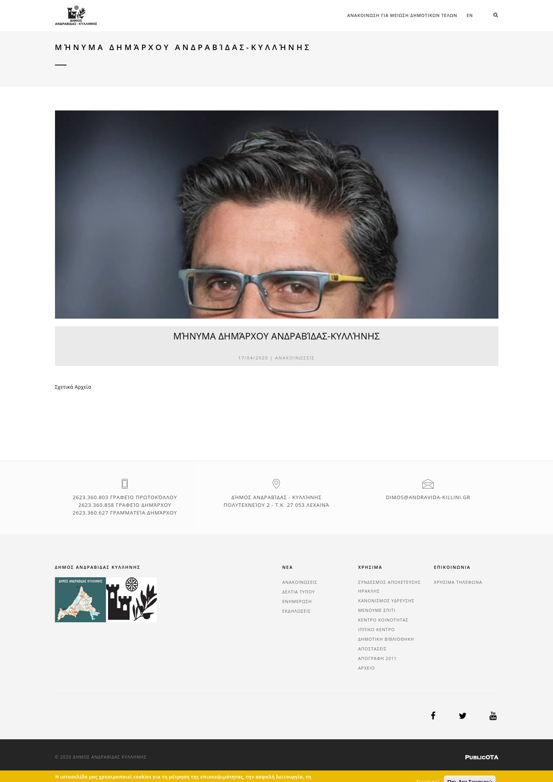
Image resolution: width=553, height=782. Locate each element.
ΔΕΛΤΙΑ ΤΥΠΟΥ (298, 592)
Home (366, 57)
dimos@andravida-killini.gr (428, 497)
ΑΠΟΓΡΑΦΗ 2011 (377, 658)
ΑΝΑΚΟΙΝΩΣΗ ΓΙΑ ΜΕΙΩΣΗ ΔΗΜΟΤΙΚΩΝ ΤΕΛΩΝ (402, 15)
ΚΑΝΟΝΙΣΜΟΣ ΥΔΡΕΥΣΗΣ (386, 600)
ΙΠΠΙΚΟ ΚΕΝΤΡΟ (376, 629)
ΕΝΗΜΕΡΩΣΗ (297, 601)
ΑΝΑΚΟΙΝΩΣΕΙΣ (295, 358)
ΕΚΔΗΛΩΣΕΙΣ (296, 611)
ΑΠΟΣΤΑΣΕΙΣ (372, 649)
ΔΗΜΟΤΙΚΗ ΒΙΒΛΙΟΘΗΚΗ (386, 639)
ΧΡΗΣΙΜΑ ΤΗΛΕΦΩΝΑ (458, 582)
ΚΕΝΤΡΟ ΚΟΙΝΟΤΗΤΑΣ (383, 620)
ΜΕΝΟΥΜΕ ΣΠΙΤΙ (376, 610)
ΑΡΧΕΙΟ (366, 668)
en (469, 15)
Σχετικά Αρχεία (73, 386)
